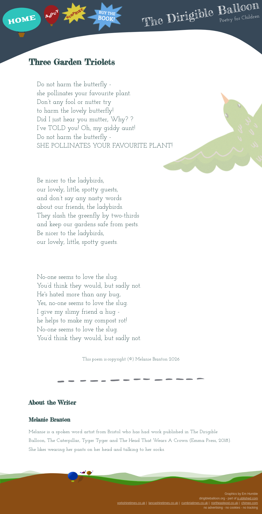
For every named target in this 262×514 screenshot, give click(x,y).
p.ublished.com (247, 498)
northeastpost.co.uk (224, 503)
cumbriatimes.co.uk (194, 503)
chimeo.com (249, 503)
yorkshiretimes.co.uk (131, 503)
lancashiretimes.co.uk (163, 503)
